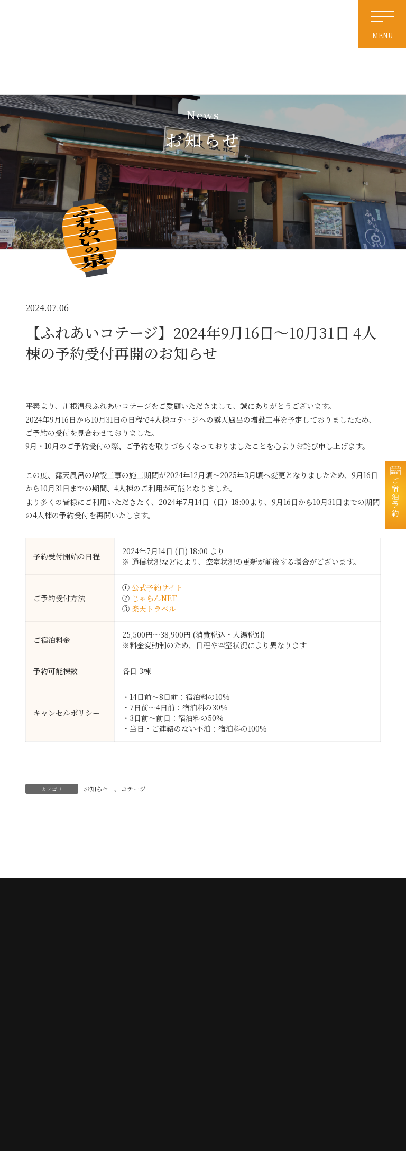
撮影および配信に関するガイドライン (256, 1061)
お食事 (309, 994)
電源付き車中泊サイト (242, 994)
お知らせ (96, 788)
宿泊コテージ (317, 978)
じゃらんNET (154, 598)
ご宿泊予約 (395, 500)
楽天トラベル (154, 608)
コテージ (133, 788)
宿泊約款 (311, 1041)
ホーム (224, 962)
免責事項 (226, 1026)
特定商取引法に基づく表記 (248, 1041)
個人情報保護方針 (322, 1026)
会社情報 (311, 1010)
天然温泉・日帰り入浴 (242, 978)
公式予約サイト (157, 587)
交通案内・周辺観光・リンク (250, 1010)
